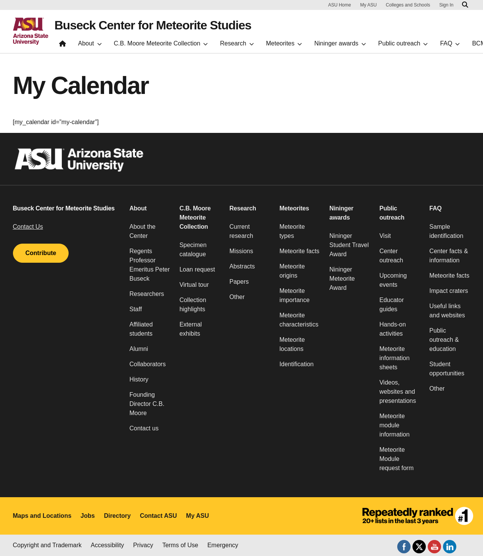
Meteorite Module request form (396, 458)
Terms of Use (180, 545)
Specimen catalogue (193, 249)
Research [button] (242, 208)
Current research (241, 231)
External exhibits (191, 329)
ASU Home (339, 5)
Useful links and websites (447, 310)
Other (237, 297)
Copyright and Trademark (47, 545)
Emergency (222, 545)
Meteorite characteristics (298, 320)
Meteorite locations (292, 344)
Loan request (197, 269)
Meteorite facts (299, 251)
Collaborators (148, 364)
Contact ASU (158, 515)
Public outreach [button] (391, 213)
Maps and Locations (42, 515)
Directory (117, 515)
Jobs (87, 515)
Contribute (41, 253)
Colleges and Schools (408, 5)
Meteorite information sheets (394, 358)
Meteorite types (292, 231)
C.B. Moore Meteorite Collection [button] (195, 217)
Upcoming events (393, 280)
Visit (385, 236)
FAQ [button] (435, 208)
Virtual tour (194, 284)
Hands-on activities (392, 329)
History (139, 379)
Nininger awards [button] (341, 213)
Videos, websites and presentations (397, 391)
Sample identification (446, 231)
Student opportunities (446, 369)
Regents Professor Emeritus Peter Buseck (150, 265)
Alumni (139, 349)
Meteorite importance (294, 295)
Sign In (446, 5)
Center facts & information (448, 255)
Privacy (143, 545)
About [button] (138, 208)
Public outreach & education (444, 339)
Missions (241, 251)
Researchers (147, 294)
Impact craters (448, 291)
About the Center (143, 231)
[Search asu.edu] (465, 5)
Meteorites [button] (294, 208)
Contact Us (28, 226)
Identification (296, 364)
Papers (239, 281)
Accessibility (107, 545)
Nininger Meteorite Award (342, 278)
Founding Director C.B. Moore (147, 403)
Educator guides (391, 304)
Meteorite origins (292, 271)
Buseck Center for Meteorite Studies (153, 25)
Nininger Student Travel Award (349, 245)
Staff (136, 309)
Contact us (144, 428)
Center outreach (391, 255)
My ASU (368, 5)
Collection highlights (193, 304)
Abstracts (242, 266)
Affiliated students (141, 329)
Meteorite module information (394, 425)
